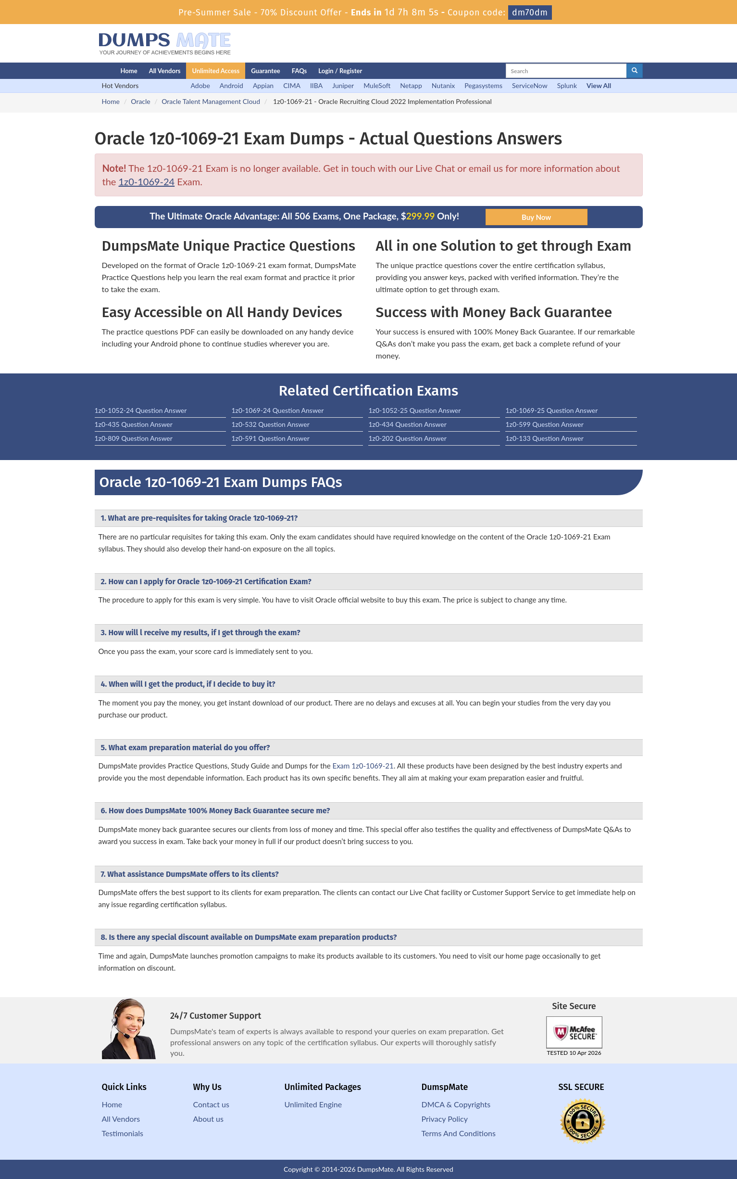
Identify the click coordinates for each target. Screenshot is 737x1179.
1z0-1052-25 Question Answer (414, 410)
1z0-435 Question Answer (134, 424)
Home (129, 71)
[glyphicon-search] (634, 71)
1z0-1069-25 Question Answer (551, 410)
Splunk (567, 85)
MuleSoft (376, 85)
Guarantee (265, 71)
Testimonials (122, 1133)
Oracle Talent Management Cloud (211, 101)
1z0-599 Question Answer (544, 424)
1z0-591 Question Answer (270, 438)
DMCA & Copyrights (456, 1104)
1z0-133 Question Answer (544, 438)
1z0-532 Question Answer (270, 424)
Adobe (200, 85)
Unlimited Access (215, 71)
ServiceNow (530, 85)
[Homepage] (88, 71)
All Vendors (165, 71)
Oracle (140, 101)
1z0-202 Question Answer (407, 438)
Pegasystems (483, 85)
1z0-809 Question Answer (134, 438)
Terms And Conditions (459, 1133)
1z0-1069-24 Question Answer (277, 410)
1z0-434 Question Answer (407, 424)
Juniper (343, 85)
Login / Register (340, 71)
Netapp (411, 85)
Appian (263, 85)
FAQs (299, 71)
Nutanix (443, 85)
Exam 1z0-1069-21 (362, 765)
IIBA (316, 85)
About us (208, 1118)
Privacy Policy (445, 1118)
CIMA (291, 85)
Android (231, 85)
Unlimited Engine (313, 1104)
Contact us (211, 1104)
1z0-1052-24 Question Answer (141, 410)
